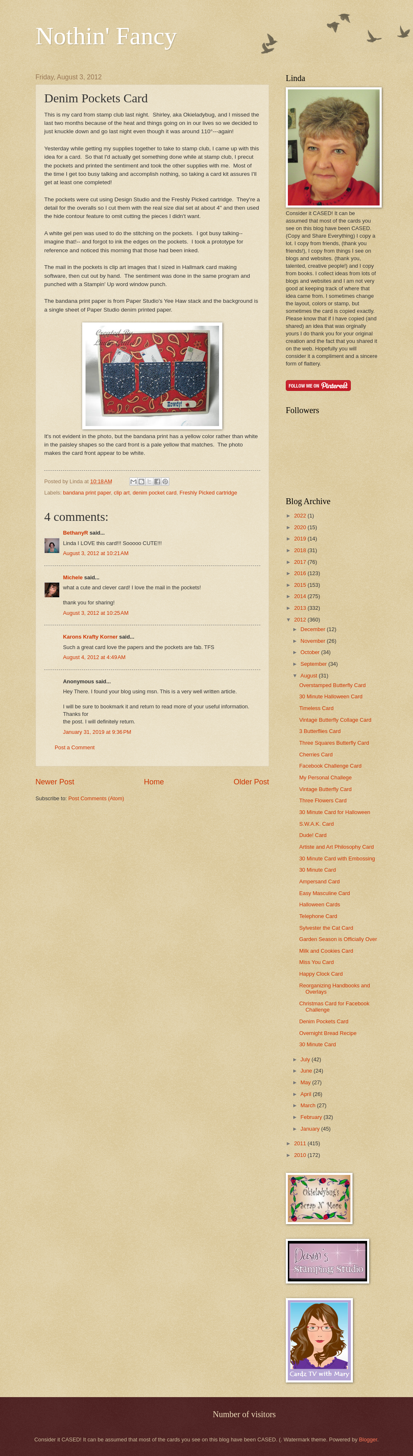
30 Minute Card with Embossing (337, 858)
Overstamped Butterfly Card (332, 685)
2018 (300, 550)
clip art (122, 493)
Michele (73, 577)
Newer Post (54, 782)
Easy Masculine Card (324, 893)
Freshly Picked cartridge (208, 493)
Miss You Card (316, 962)
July (305, 1059)
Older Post (251, 782)
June (307, 1071)
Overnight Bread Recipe (327, 1033)
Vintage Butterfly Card (325, 789)
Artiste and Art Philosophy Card (336, 847)
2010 (300, 1155)
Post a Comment (75, 747)
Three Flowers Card (323, 800)
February (311, 1117)
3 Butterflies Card (319, 731)
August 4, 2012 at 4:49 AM (94, 657)
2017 (300, 562)
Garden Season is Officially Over (338, 939)
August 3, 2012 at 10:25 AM (95, 613)
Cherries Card (315, 754)
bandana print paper (87, 493)
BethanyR (75, 533)
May (306, 1082)
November (313, 641)
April (306, 1094)
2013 (300, 608)
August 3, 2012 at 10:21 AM (95, 553)
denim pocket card (154, 493)
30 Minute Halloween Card (331, 696)
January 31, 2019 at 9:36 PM (97, 732)
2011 (300, 1143)
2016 (300, 573)
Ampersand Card (319, 881)
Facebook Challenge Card (330, 766)
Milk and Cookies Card (326, 951)
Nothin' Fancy (106, 36)
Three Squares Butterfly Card (334, 743)
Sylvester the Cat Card (326, 928)
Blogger (368, 1439)
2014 (300, 596)
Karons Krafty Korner (90, 637)
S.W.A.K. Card (316, 824)
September (314, 664)
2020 (300, 527)
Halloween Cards (319, 904)
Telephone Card (318, 916)
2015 (300, 585)
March (308, 1105)
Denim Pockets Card (323, 1021)
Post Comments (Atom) (96, 798)
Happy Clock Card (320, 974)
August (309, 675)
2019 (300, 538)
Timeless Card (316, 708)
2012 (300, 619)
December (313, 629)
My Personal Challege (325, 777)
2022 (300, 515)
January (310, 1129)
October (310, 652)
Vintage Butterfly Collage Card (335, 720)
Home (154, 782)
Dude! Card (313, 835)
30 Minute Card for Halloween (334, 812)
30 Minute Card (317, 870)
